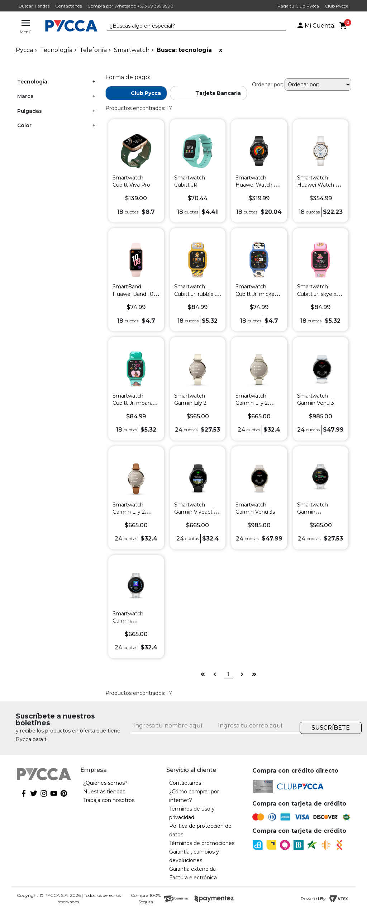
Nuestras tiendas (104, 791)
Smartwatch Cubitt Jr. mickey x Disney (258, 293)
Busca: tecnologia (184, 50)
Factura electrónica (193, 877)
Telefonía (93, 50)
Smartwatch (131, 50)
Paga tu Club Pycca (298, 6)
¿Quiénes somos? (105, 783)
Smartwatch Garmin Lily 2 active (251, 403)
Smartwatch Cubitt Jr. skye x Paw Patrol (316, 293)
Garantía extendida (192, 869)
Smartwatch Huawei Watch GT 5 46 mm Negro (258, 184)
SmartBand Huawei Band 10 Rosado (133, 293)
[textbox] (191, 26)
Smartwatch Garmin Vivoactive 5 (197, 511)
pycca (24, 50)
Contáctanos (68, 6)
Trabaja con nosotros (108, 800)
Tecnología (56, 50)
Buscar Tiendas (34, 6)
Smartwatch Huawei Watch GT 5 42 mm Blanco (319, 184)
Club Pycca (336, 6)
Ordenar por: (267, 84)
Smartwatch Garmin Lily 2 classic (129, 511)
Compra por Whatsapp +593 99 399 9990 (130, 6)
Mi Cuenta (315, 25)
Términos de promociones (201, 843)
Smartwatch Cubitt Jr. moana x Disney (135, 403)
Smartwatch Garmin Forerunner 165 (315, 511)
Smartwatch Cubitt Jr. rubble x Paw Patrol (196, 293)
